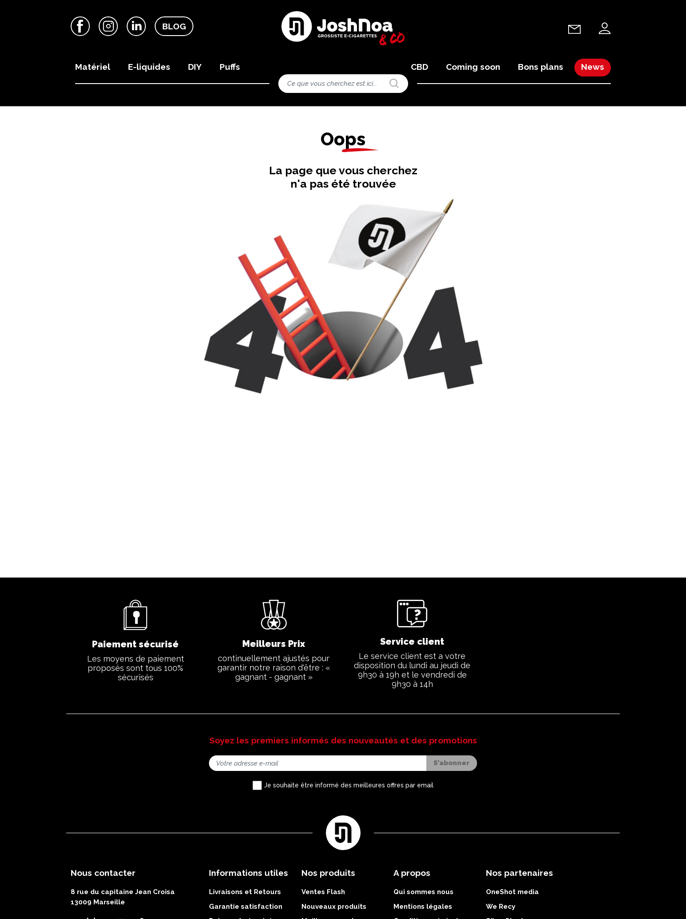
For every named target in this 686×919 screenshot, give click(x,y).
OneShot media (512, 892)
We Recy (500, 907)
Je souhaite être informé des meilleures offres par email (348, 785)
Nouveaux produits (333, 907)
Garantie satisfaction (245, 907)
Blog (174, 26)
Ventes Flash (323, 892)
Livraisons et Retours (245, 892)
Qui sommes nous (423, 892)
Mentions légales (422, 907)
